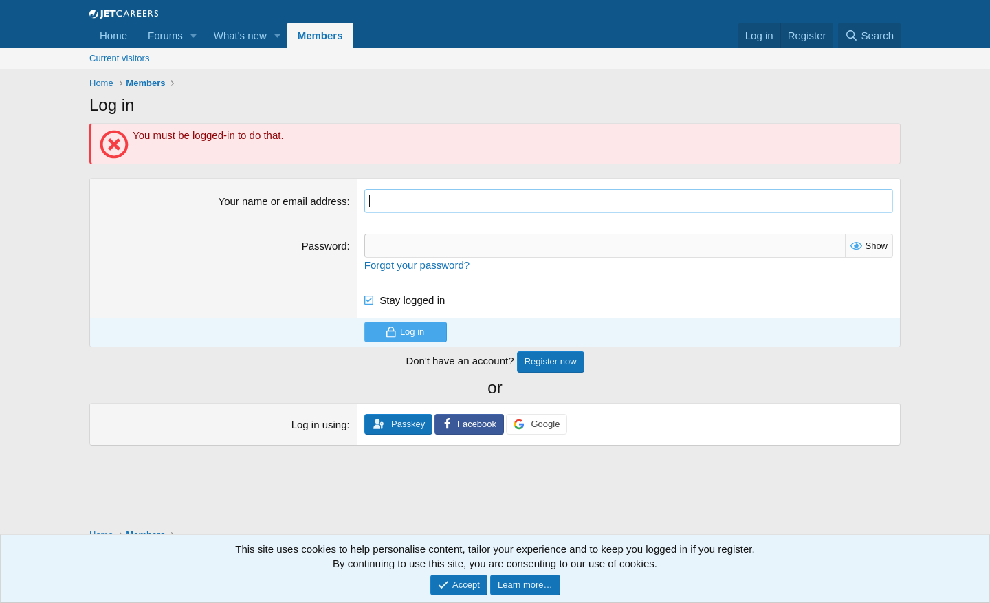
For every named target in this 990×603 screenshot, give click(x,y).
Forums (165, 35)
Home (113, 35)
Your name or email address (283, 201)
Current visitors (119, 58)
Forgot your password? (417, 265)
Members (320, 35)
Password (324, 246)
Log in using (319, 424)
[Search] (869, 35)
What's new (240, 35)
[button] (194, 35)
